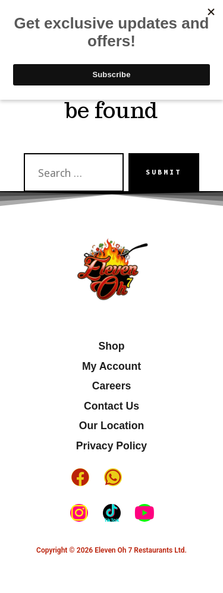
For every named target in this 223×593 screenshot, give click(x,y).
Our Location (111, 426)
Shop (112, 346)
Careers (111, 386)
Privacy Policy (111, 446)
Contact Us (111, 406)
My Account (111, 366)
